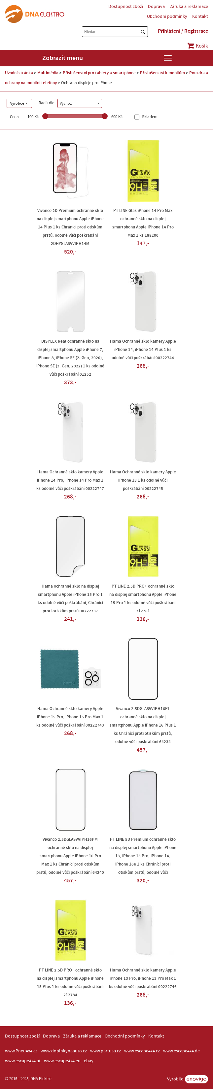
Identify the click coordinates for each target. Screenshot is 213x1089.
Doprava (156, 6)
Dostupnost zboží (125, 6)
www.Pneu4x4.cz (21, 1051)
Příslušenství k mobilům (162, 73)
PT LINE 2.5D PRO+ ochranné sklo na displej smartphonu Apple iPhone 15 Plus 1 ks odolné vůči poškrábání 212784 (70, 982)
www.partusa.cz (105, 1051)
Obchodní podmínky (167, 16)
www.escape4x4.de (181, 1051)
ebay (88, 1061)
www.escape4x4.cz (142, 1051)
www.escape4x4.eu (62, 1061)
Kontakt (200, 16)
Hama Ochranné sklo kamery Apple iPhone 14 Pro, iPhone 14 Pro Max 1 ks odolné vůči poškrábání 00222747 (70, 480)
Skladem (149, 117)
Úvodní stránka (19, 73)
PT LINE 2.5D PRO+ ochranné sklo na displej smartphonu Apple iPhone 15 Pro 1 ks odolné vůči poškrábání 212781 (142, 598)
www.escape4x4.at (23, 1061)
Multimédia (47, 73)
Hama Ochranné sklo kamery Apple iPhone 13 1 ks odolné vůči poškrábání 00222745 (143, 480)
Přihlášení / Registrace (183, 31)
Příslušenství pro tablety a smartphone (99, 73)
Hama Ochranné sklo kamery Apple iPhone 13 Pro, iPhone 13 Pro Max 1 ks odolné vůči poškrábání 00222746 (143, 978)
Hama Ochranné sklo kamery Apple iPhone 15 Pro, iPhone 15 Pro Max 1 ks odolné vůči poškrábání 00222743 (70, 717)
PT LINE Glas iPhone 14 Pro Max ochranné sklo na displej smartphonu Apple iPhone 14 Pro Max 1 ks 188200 (143, 223)
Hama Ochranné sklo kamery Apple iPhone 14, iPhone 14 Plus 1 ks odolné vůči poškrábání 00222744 (143, 349)
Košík (197, 46)
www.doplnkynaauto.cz (64, 1051)
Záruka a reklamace (189, 6)
